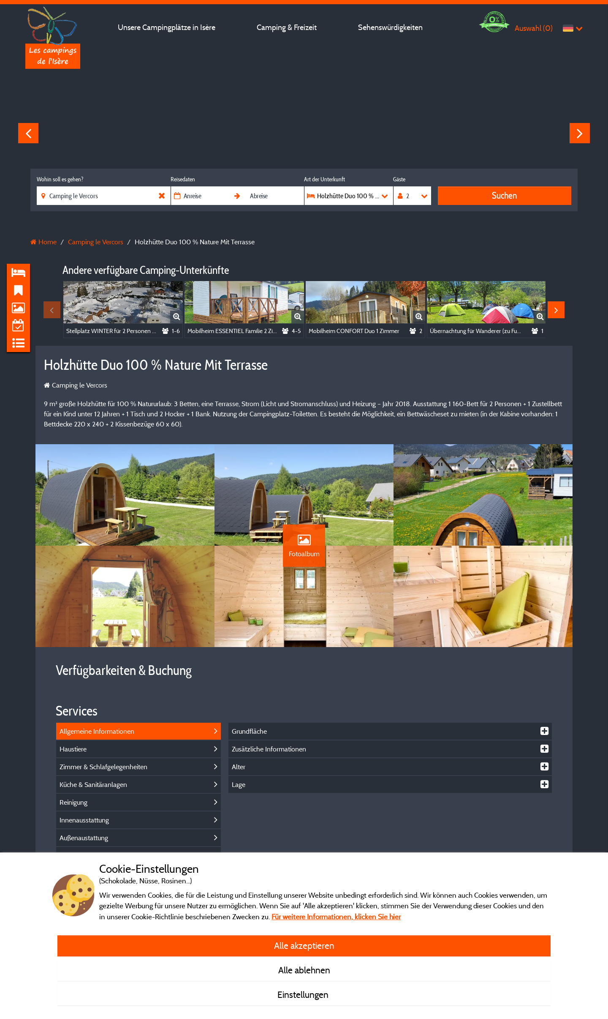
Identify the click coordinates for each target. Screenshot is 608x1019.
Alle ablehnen (304, 969)
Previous (28, 133)
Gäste (399, 179)
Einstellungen (304, 994)
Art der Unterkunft (324, 179)
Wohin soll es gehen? (60, 179)
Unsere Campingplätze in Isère (166, 27)
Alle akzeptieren (304, 945)
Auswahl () (534, 28)
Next (580, 133)
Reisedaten (183, 179)
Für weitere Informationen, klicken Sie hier (336, 916)
